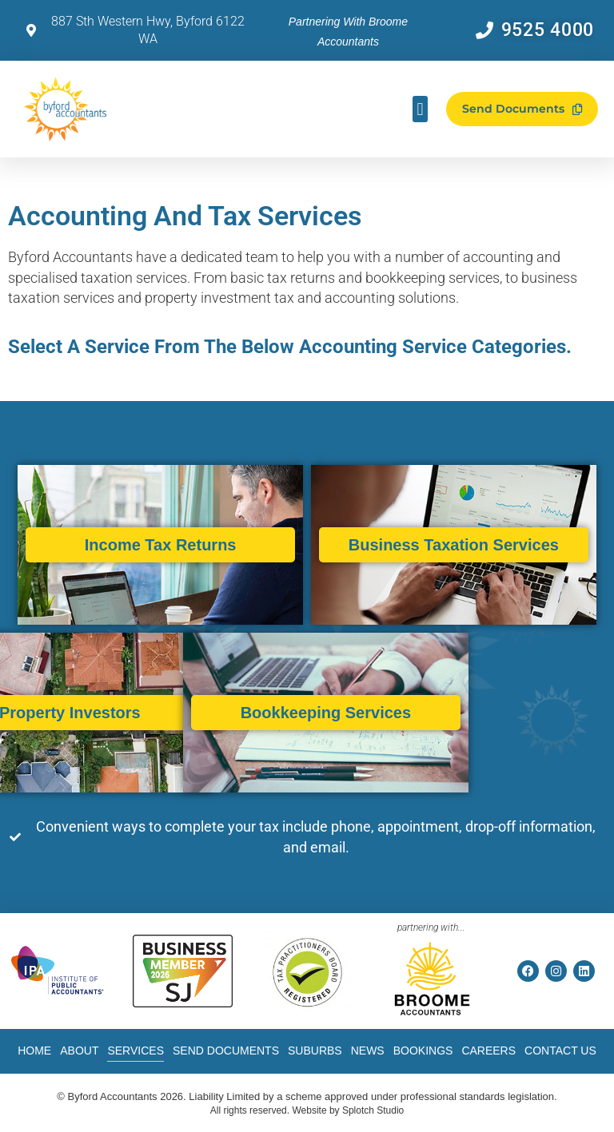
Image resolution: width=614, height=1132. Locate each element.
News (368, 1050)
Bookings (423, 1050)
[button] (420, 109)
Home (34, 1050)
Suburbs (315, 1050)
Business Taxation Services (428, 545)
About (79, 1050)
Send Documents (226, 1050)
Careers (488, 1050)
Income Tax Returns (157, 545)
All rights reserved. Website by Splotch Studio (307, 1110)
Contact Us (560, 1050)
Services (135, 1050)
